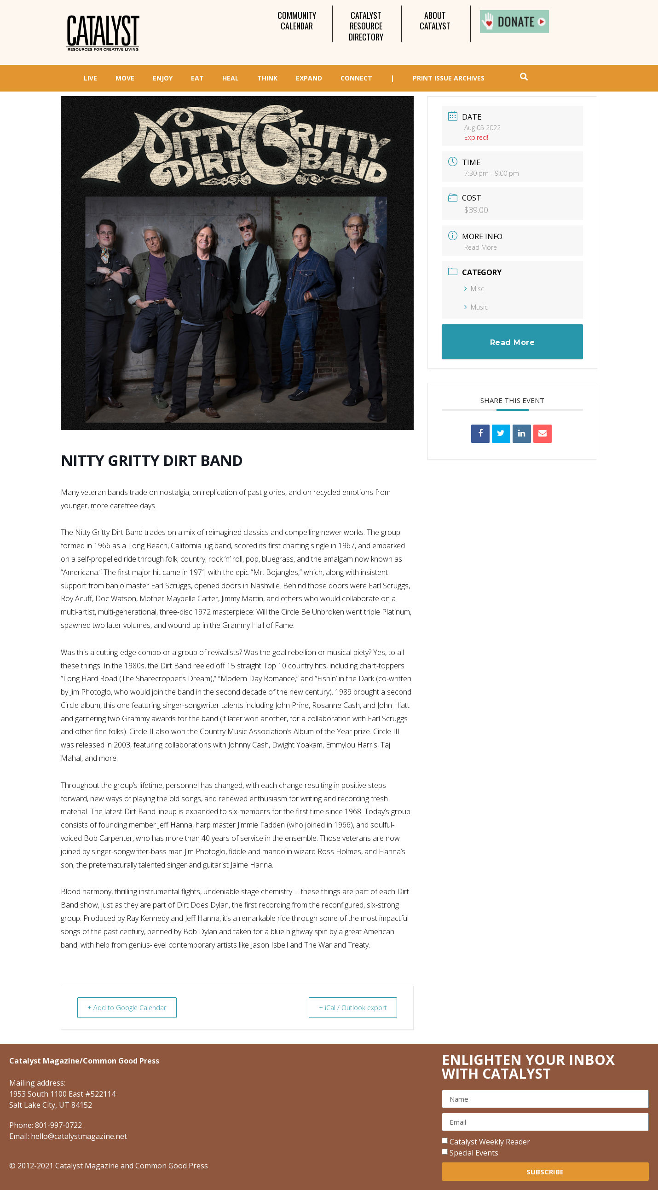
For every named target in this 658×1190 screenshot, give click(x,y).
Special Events (474, 1153)
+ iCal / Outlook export (349, 1007)
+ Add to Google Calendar (131, 1007)
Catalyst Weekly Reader (490, 1142)
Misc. (474, 288)
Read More (480, 247)
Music (476, 307)
